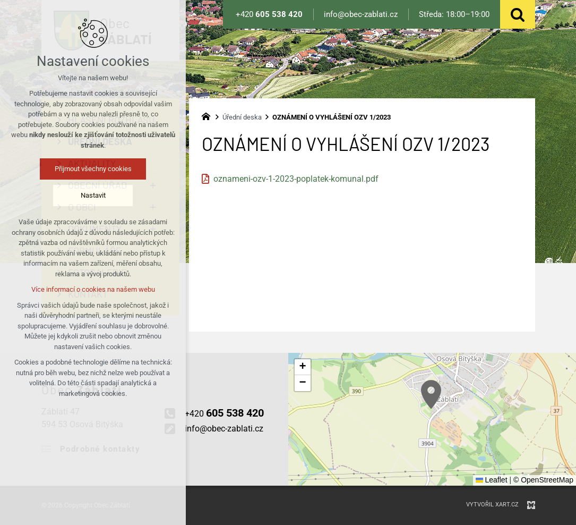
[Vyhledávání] (517, 14)
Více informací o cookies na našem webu (93, 289)
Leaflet (492, 480)
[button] (431, 394)
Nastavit (93, 195)
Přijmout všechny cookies (93, 169)
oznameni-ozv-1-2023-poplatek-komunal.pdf (296, 179)
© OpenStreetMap (543, 480)
